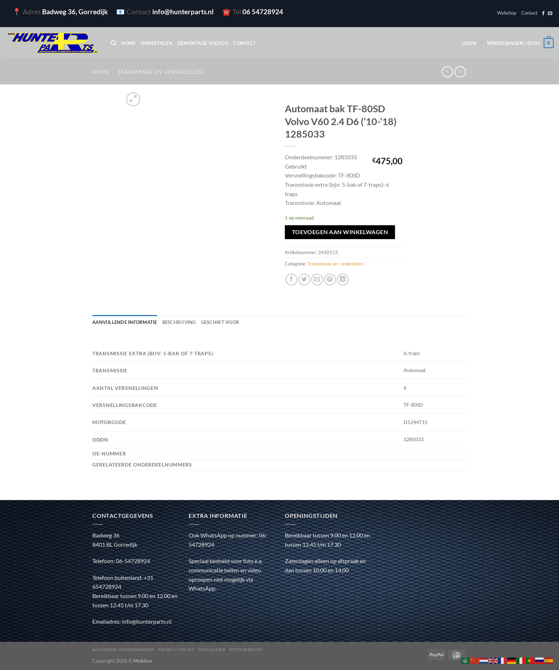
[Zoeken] (113, 43)
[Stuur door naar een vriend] (317, 279)
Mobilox (142, 661)
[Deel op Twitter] (304, 279)
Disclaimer (212, 649)
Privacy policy (176, 649)
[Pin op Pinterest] (330, 279)
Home (128, 43)
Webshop (506, 13)
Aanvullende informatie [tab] (124, 322)
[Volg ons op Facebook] (543, 13)
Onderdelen (156, 43)
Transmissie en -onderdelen (160, 71)
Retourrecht (246, 649)
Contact (529, 13)
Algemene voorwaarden (123, 649)
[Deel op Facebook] (291, 279)
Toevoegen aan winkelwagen (340, 232)
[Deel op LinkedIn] (343, 279)
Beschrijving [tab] (179, 322)
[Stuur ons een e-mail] (550, 13)
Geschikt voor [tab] (220, 322)
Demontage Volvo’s (203, 43)
